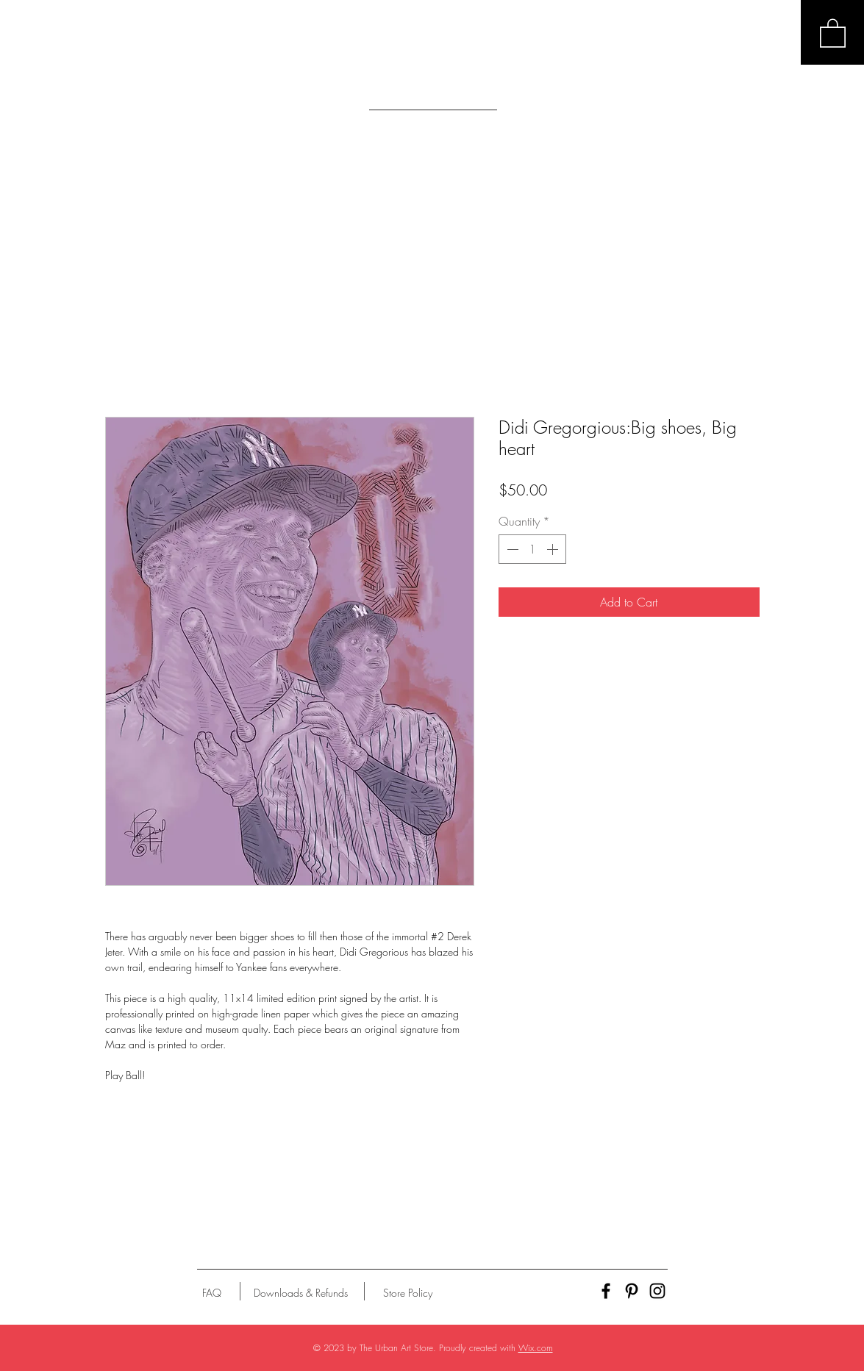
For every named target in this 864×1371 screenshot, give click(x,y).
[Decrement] (511, 549)
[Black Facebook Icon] (606, 1291)
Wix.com (535, 1348)
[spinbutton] (532, 549)
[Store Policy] (408, 1293)
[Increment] (553, 549)
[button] (833, 32)
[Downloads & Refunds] (301, 1293)
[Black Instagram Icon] (657, 1291)
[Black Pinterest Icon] (631, 1291)
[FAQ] (211, 1293)
